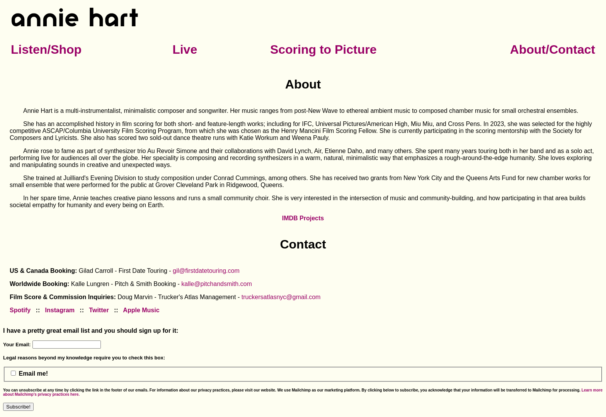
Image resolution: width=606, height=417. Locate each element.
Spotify (20, 310)
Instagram (60, 310)
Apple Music (141, 310)
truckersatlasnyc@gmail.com (281, 297)
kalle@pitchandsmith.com (216, 284)
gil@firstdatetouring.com (206, 270)
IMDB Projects (303, 218)
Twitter (99, 310)
